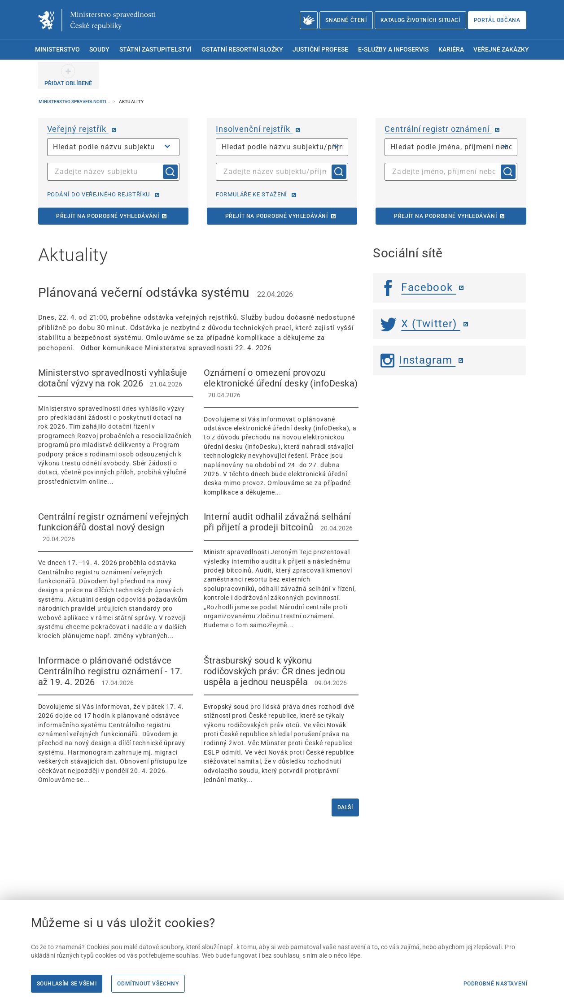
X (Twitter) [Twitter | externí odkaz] (420, 323)
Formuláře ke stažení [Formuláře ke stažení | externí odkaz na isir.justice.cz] (252, 194)
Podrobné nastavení (495, 984)
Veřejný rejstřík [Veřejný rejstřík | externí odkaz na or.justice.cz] (78, 129)
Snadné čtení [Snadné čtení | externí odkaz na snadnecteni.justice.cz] (346, 20)
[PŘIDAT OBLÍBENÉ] (68, 75)
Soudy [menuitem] (99, 49)
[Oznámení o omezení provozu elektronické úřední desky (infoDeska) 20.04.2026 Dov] (281, 432)
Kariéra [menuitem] (451, 49)
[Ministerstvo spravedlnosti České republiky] (97, 20)
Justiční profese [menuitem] (320, 49)
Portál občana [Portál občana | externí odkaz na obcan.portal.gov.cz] (497, 20)
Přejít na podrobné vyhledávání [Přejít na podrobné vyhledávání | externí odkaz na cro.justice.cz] (445, 216)
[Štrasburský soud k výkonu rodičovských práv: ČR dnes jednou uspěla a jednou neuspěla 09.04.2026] (281, 720)
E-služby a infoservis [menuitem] (393, 49)
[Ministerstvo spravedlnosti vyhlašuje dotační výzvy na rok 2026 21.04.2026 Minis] (115, 426)
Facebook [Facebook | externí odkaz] (418, 287)
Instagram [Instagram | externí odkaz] (417, 360)
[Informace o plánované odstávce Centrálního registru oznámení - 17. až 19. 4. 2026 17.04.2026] (115, 720)
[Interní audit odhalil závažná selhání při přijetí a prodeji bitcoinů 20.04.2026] (281, 570)
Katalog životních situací (420, 20)
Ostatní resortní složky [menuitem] (242, 49)
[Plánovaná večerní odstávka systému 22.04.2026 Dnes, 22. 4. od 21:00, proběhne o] (198, 318)
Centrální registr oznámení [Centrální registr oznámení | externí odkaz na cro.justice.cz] (438, 129)
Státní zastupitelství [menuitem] (155, 49)
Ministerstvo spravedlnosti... (75, 101)
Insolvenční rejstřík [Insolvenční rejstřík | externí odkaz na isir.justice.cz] (254, 129)
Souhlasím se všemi (67, 984)
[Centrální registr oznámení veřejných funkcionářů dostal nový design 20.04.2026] (115, 576)
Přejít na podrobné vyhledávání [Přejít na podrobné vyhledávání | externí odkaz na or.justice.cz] (107, 216)
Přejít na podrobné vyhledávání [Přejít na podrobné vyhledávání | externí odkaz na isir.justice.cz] (276, 216)
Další (345, 807)
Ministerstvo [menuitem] (57, 49)
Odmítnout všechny (148, 984)
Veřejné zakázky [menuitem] (501, 49)
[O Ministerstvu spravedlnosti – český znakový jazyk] (309, 20)
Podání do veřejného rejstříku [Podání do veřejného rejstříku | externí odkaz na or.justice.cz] (99, 194)
